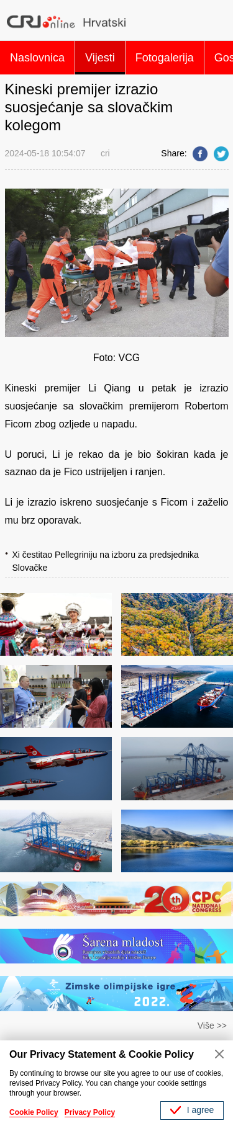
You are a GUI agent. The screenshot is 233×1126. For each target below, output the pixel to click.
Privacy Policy (90, 1112)
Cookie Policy (33, 1112)
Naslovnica (37, 57)
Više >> (212, 1025)
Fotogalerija (164, 57)
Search (216, 21)
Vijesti (100, 57)
